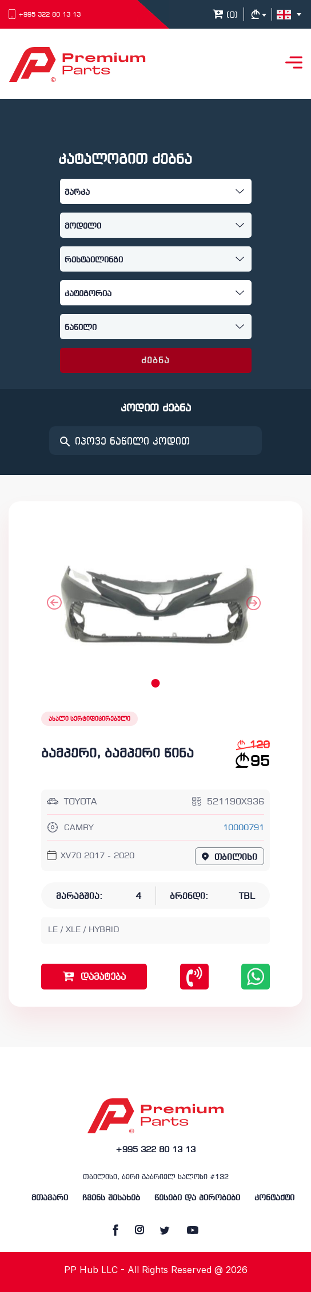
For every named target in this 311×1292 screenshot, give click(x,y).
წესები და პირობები (197, 1198)
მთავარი (49, 1198)
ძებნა (155, 361)
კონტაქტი (274, 1198)
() (225, 15)
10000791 (243, 828)
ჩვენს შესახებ (111, 1198)
